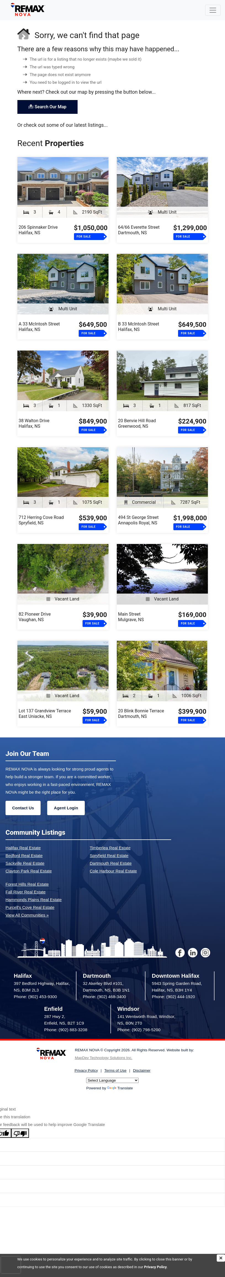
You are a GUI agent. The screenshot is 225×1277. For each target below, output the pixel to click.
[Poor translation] (20, 1133)
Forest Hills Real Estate (27, 884)
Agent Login (66, 807)
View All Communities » (27, 915)
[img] (221, 1258)
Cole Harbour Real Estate (113, 871)
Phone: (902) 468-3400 (104, 996)
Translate (120, 1088)
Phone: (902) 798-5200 (138, 1029)
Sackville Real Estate (25, 863)
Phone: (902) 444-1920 (173, 996)
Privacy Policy (155, 1267)
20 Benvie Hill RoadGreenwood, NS (137, 423)
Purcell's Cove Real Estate (30, 907)
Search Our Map (47, 106)
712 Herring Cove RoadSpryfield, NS (41, 520)
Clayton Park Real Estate (29, 871)
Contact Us (23, 807)
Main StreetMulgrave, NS (131, 616)
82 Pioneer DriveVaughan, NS (35, 616)
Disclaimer (141, 1070)
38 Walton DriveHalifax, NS (34, 423)
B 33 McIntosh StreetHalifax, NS (138, 326)
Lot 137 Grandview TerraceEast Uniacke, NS (45, 713)
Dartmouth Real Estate (111, 863)
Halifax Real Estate (23, 847)
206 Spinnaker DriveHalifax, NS (38, 230)
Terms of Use (115, 1070)
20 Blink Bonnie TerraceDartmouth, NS (141, 713)
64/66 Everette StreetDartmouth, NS (139, 230)
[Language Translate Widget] (112, 1080)
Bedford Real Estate (24, 855)
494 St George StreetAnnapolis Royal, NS (138, 520)
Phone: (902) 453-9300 (35, 996)
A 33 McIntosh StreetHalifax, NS (39, 326)
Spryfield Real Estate (109, 855)
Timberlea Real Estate (110, 847)
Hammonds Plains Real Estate (34, 899)
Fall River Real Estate (26, 892)
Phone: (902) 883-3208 (65, 1029)
